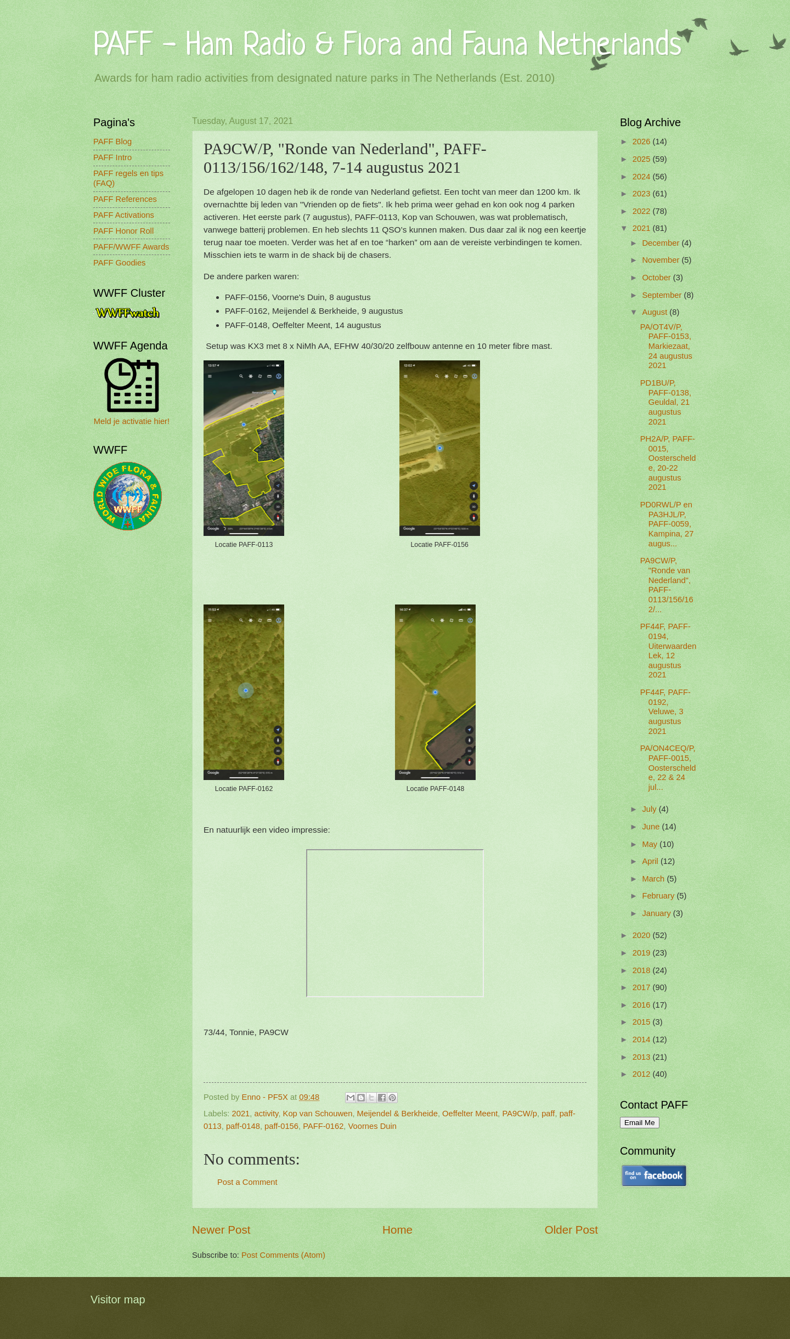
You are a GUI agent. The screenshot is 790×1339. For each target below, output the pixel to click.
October (657, 277)
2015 (643, 1022)
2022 (643, 211)
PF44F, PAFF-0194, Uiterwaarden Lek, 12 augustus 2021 (668, 650)
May (650, 844)
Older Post (571, 1229)
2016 (643, 1005)
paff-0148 (243, 1126)
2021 (241, 1113)
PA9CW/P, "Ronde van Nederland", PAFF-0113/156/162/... (666, 584)
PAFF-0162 (323, 1126)
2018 (643, 970)
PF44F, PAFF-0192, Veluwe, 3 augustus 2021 (665, 712)
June (652, 826)
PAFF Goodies (119, 262)
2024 (643, 176)
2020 (643, 935)
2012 (643, 1074)
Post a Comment (247, 1182)
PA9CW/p (519, 1113)
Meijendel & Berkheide (397, 1113)
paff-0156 (281, 1126)
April (651, 861)
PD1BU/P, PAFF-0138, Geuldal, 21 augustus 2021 (665, 402)
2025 (643, 159)
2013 (643, 1057)
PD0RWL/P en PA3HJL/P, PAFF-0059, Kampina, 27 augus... (667, 524)
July (650, 809)
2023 (643, 193)
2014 (643, 1039)
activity (267, 1113)
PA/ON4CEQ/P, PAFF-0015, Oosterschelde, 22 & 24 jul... (668, 768)
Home (397, 1229)
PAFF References (125, 199)
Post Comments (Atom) (283, 1255)
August (655, 312)
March (654, 878)
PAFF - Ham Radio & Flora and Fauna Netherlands (387, 46)
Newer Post (221, 1229)
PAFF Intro (112, 157)
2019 (643, 952)
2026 (643, 141)
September (663, 295)
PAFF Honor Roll (123, 231)
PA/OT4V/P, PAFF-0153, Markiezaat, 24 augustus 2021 (666, 346)
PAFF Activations (123, 215)
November (661, 260)
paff (548, 1113)
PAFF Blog (112, 141)
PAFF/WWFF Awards (131, 246)
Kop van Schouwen (318, 1113)
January (657, 913)
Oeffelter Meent (470, 1113)
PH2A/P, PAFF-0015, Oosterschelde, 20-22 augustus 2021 (668, 462)
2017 (643, 987)
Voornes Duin (372, 1126)
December (661, 243)
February (659, 895)
